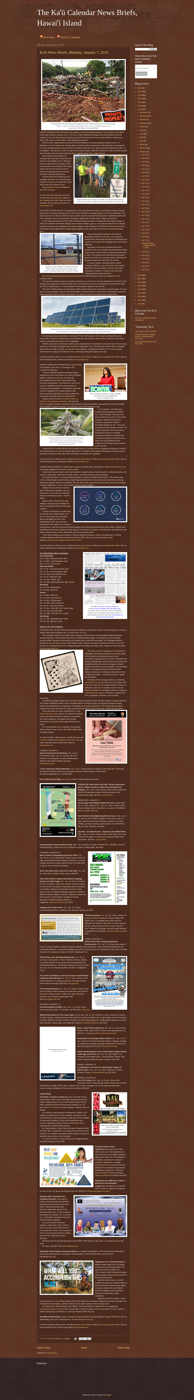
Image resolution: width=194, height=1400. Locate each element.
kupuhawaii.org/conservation (53, 1309)
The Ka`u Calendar (70, 37)
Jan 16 (144, 208)
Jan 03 (144, 262)
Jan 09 (144, 233)
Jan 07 (144, 240)
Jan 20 (144, 194)
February (143, 148)
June (142, 134)
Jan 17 (144, 204)
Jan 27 (144, 169)
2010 (140, 304)
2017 (140, 279)
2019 (140, 109)
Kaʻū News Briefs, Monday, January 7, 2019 (74, 52)
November (144, 116)
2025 (140, 88)
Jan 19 (144, 197)
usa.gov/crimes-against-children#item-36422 (64, 540)
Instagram (46, 200)
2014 (140, 289)
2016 (140, 282)
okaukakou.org (51, 187)
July (141, 130)
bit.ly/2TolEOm (104, 1175)
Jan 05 (144, 255)
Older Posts (124, 1347)
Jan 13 (144, 219)
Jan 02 (144, 266)
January (143, 152)
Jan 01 (144, 269)
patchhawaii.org (103, 1165)
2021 (140, 102)
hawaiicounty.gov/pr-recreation (98, 1191)
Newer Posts (43, 1347)
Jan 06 (144, 252)
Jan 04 (144, 259)
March (142, 144)
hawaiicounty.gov (48, 763)
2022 (140, 99)
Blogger (108, 1395)
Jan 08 (144, 237)
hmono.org (88, 1319)
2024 (140, 91)
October (143, 119)
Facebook (58, 198)
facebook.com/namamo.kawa (105, 1033)
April (141, 141)
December (144, 112)
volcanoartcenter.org (50, 648)
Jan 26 (144, 172)
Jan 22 (144, 187)
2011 (140, 300)
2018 (140, 275)
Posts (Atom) (52, 1353)
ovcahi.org (85, 1010)
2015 (140, 286)
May (141, 137)
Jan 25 (144, 176)
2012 (140, 296)
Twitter (56, 200)
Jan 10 (144, 229)
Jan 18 (144, 201)
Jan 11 (144, 226)
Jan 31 (144, 155)
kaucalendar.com (46, 206)
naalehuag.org (72, 1246)
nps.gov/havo (107, 795)
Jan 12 (144, 222)
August (142, 127)
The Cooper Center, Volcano (145, 331)
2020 (140, 106)
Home (84, 1347)
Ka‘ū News (49, 37)
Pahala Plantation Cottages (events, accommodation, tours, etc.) (145, 336)
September (144, 123)
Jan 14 (144, 215)
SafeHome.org (119, 467)
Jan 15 (144, 212)
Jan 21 (144, 190)
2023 (140, 95)
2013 (140, 293)
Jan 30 (144, 158)
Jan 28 (144, 165)
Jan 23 (144, 183)
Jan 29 (144, 162)
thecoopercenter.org (90, 811)
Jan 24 (144, 180)
